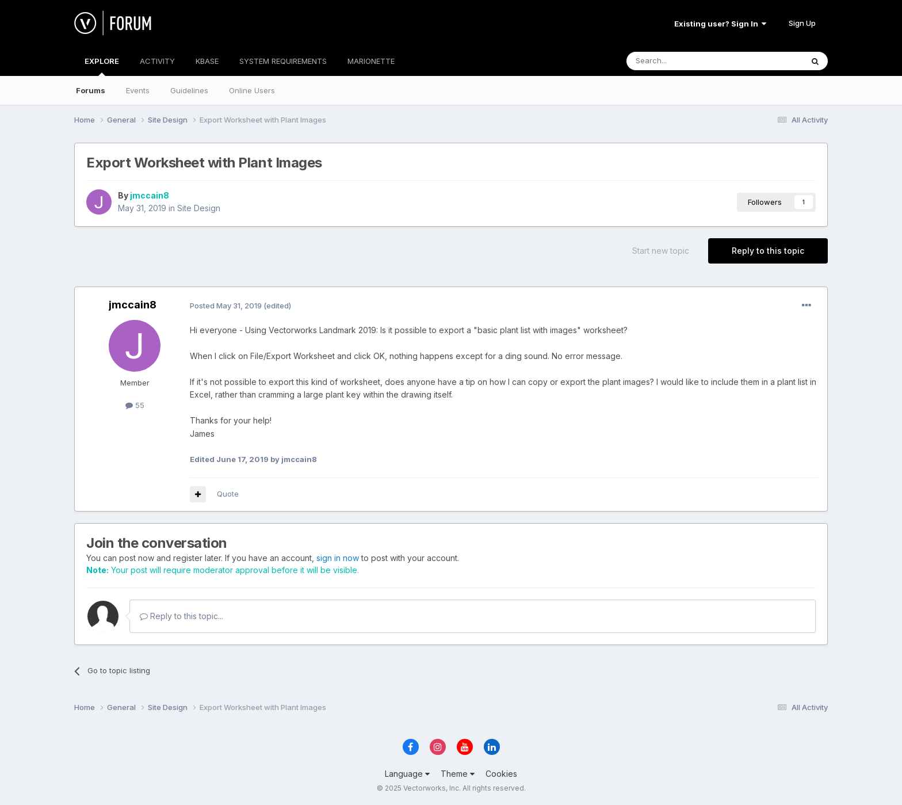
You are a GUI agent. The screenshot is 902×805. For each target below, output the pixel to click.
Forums (90, 90)
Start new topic (660, 250)
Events (138, 90)
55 (134, 405)
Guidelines (189, 90)
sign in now (337, 558)
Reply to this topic (768, 250)
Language (407, 774)
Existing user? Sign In (720, 23)
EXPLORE (102, 66)
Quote (228, 493)
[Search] (685, 61)
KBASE (207, 61)
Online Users (252, 90)
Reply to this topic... (181, 616)
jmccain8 (149, 195)
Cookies (501, 774)
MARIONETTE (371, 61)
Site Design (198, 208)
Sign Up (802, 23)
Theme (458, 774)
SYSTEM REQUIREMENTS (283, 61)
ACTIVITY (157, 61)
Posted (226, 305)
